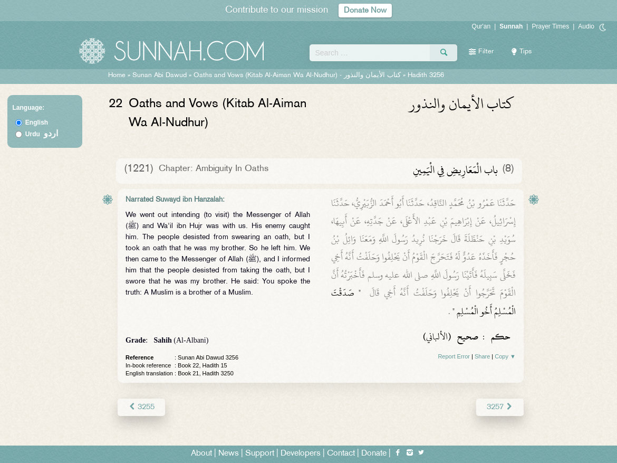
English (36, 122)
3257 (500, 406)
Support (259, 453)
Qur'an (481, 26)
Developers (301, 453)
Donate (374, 453)
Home (117, 75)
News (228, 453)
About (201, 453)
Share (482, 356)
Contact (341, 453)
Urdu (41, 134)
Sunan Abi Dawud (159, 75)
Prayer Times (550, 26)
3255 (141, 406)
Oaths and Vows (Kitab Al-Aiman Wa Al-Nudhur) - (298, 75)
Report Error (454, 356)
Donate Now (365, 10)
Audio (586, 26)
